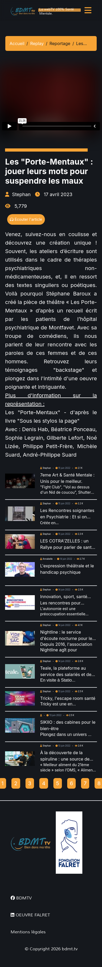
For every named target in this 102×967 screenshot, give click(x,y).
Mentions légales (28, 932)
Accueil (17, 43)
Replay (37, 43)
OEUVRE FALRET (30, 915)
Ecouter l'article (26, 219)
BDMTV (21, 898)
